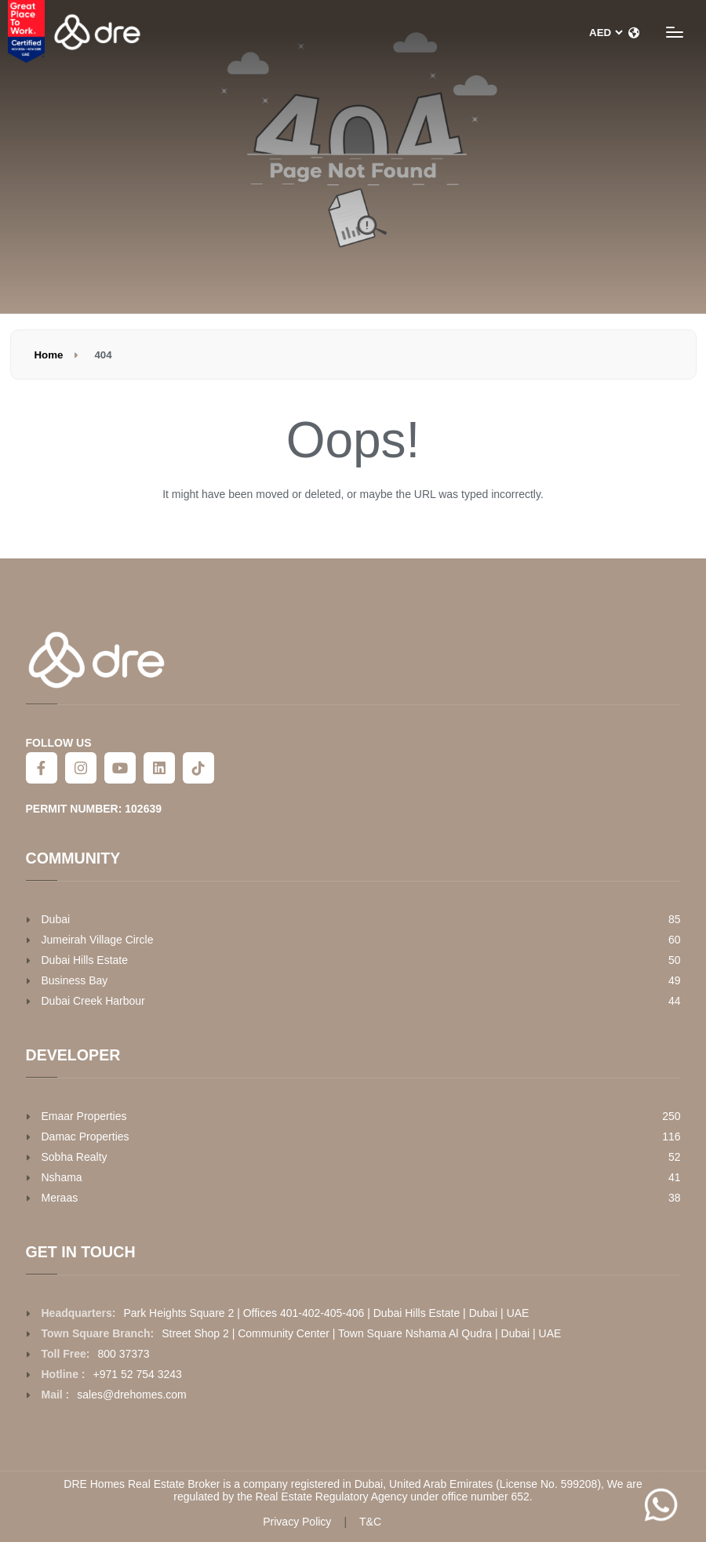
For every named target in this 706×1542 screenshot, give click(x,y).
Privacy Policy (297, 1521)
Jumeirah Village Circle (98, 939)
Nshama (62, 1177)
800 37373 (123, 1353)
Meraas (60, 1197)
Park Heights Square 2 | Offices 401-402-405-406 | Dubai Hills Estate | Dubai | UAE (326, 1313)
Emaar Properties (84, 1116)
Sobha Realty (74, 1157)
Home (49, 355)
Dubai (56, 919)
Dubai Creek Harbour (93, 1001)
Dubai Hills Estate (85, 960)
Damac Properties (85, 1136)
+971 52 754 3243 (137, 1374)
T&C (370, 1521)
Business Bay (75, 980)
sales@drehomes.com (132, 1394)
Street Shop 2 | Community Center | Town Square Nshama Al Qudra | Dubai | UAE (361, 1333)
